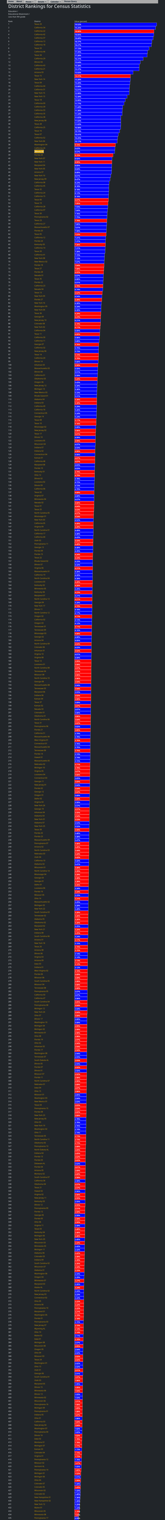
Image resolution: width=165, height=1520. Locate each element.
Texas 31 (38, 723)
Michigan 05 (39, 1235)
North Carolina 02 (42, 1290)
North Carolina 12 (42, 612)
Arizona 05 (39, 1170)
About (19, 1)
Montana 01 (39, 1442)
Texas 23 (38, 220)
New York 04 (39, 310)
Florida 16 (38, 891)
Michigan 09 (39, 1408)
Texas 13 (38, 292)
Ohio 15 (37, 1091)
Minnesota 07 (40, 1280)
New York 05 (39, 168)
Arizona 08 (39, 950)
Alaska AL (38, 1287)
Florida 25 (38, 833)
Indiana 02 (39, 451)
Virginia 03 (39, 957)
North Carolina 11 (42, 1139)
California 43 (39, 65)
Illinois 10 (38, 437)
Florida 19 (38, 1039)
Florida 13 (38, 1156)
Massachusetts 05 (42, 760)
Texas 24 (38, 1359)
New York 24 (39, 1012)
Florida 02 (38, 788)
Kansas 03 (38, 1449)
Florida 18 (38, 265)
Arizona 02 (39, 846)
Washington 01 (40, 1363)
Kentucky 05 (39, 244)
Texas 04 (38, 1105)
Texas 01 (38, 506)
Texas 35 (38, 279)
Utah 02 (37, 540)
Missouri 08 (39, 674)
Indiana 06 (39, 695)
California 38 (39, 117)
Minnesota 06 (40, 1390)
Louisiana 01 (39, 664)
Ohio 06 (37, 1222)
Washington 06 (40, 1273)
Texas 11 (38, 334)
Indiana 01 (39, 967)
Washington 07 (40, 1428)
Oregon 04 (39, 1277)
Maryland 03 (39, 1284)
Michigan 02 (39, 1029)
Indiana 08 (39, 933)
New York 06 (39, 141)
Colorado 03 (39, 1256)
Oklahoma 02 (40, 922)
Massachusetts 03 (42, 368)
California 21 (39, 69)
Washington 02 (40, 1129)
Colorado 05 (39, 1487)
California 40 (39, 537)
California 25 (39, 127)
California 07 (39, 210)
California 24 (39, 192)
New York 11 (39, 162)
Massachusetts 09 (42, 840)
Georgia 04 (39, 602)
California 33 (39, 110)
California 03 (39, 1421)
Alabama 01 (39, 1270)
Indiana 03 (39, 402)
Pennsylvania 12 (41, 1459)
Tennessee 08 (40, 988)
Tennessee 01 (40, 626)
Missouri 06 (39, 977)
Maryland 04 (39, 165)
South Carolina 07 (42, 1177)
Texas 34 (38, 55)
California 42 (39, 34)
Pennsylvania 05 (41, 991)
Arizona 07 (39, 172)
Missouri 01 (39, 1094)
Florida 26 (38, 155)
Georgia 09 (39, 316)
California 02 (39, 619)
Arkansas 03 (39, 365)
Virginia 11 (39, 1225)
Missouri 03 (39, 1356)
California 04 (39, 330)
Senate (41, 1)
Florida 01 (38, 1318)
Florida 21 (38, 729)
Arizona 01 (39, 939)
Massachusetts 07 (42, 227)
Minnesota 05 (40, 588)
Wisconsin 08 (40, 1346)
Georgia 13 (39, 547)
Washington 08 (40, 1053)
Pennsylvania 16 (41, 1404)
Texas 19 (38, 203)
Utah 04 (37, 857)
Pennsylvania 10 (41, 1308)
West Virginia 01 (41, 740)
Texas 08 (38, 420)
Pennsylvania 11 (41, 544)
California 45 (39, 186)
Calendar (55, 1)
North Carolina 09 (42, 643)
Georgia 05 (39, 1215)
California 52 (39, 137)
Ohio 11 (37, 1132)
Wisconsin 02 (40, 1490)
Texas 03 (38, 1229)
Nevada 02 (38, 502)
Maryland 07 (39, 595)
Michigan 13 (39, 389)
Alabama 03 (39, 815)
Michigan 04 (39, 1025)
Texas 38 (38, 829)
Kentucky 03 (39, 1201)
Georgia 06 (39, 1373)
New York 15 (39, 93)
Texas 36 (38, 313)
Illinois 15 (38, 1387)
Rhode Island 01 (41, 396)
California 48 (39, 461)
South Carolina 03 (42, 912)
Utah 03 (37, 1380)
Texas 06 (38, 199)
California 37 (39, 38)
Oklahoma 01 (40, 716)
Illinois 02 (38, 478)
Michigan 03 (39, 905)
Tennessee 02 (40, 915)
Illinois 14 (38, 361)
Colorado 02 (39, 1494)
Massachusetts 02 (42, 902)
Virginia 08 (39, 657)
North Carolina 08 (42, 667)
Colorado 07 (39, 1483)
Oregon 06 (39, 382)
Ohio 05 (37, 1301)
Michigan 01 (39, 1473)
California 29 (39, 58)
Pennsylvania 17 (41, 1518)
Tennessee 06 (40, 750)
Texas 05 (38, 234)
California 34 (39, 27)
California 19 (39, 575)
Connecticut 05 (40, 413)
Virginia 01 (39, 1456)
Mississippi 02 (40, 427)
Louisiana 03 (39, 581)
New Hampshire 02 (42, 1500)
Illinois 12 (38, 1204)
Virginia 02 (39, 1194)
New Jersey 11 (40, 1198)
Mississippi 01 (40, 516)
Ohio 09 (37, 1352)
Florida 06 (38, 974)
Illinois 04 (38, 62)
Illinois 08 (38, 371)
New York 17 (39, 606)
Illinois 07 (38, 564)
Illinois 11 (38, 609)
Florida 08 (38, 1112)
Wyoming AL (39, 1328)
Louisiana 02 (39, 482)
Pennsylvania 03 (41, 1321)
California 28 (39, 206)
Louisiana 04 (39, 774)
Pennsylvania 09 (41, 1208)
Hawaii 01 (38, 757)
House (29, 1)
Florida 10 (38, 468)
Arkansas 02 (39, 1046)
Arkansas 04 (39, 812)
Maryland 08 (39, 464)
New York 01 (39, 819)
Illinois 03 (39, 151)
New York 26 (39, 805)
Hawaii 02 (38, 1191)
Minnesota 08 (40, 1514)
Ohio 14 (37, 898)
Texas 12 (38, 661)
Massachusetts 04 (42, 747)
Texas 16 (38, 131)
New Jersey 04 (40, 1425)
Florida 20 (38, 230)
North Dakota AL (41, 1149)
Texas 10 (38, 423)
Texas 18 (38, 100)
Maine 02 (38, 1335)
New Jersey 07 (40, 1325)
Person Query (70, 1)
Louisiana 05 (39, 440)
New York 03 (39, 519)
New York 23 (39, 1115)
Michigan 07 (39, 1445)
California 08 (39, 182)
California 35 (39, 113)
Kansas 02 (38, 705)
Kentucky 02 (39, 585)
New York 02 (39, 327)
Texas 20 (38, 251)
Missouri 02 (39, 1463)
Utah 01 (37, 1370)
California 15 (39, 196)
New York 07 (39, 158)
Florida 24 (38, 241)
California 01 (39, 375)
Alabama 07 (39, 822)
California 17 (39, 533)
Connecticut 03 (40, 778)
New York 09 (39, 296)
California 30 (39, 337)
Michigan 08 (39, 1342)
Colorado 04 (39, 1452)
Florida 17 (38, 1050)
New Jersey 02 (40, 430)
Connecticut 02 (40, 1297)
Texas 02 (38, 492)
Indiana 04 (39, 1153)
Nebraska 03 (39, 853)
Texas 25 (38, 509)
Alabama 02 (39, 864)
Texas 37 (38, 702)
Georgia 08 (39, 681)
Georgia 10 (39, 809)
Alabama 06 (39, 1253)
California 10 (39, 860)
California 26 (39, 148)
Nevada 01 (38, 275)
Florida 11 (38, 1077)
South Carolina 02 (42, 1263)
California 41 (39, 254)
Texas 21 (38, 1187)
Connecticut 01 (40, 743)
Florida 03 (38, 1160)
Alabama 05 (39, 919)
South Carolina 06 (42, 936)
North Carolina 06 (42, 719)
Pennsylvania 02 (41, 217)
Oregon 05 (39, 1349)
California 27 (39, 223)
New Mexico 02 (40, 261)
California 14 (39, 248)
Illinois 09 (38, 485)
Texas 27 (38, 268)
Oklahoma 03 (40, 378)
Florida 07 (38, 1067)
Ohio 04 (37, 1480)
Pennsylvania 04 (41, 1432)
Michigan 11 (39, 1249)
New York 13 (39, 96)
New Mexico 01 (40, 1101)
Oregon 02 (39, 616)
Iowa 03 (37, 964)
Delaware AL (39, 1163)
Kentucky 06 (39, 592)
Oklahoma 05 (40, 1142)
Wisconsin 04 (40, 444)
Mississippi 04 (40, 874)
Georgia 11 (39, 781)
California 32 (39, 347)
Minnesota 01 (40, 1032)
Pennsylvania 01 (41, 1411)
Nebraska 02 (39, 764)
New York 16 (39, 303)
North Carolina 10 (42, 678)
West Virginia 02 (41, 970)
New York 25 (39, 826)
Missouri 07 (39, 1074)
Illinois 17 (38, 1019)
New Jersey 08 (40, 120)
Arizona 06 (39, 1304)
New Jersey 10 (40, 320)
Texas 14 (38, 354)
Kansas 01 (38, 458)
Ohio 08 (37, 1036)
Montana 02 (39, 1173)
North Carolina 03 (42, 850)
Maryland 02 (39, 926)
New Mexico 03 (40, 392)
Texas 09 (38, 82)
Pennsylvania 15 (41, 1108)
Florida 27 (38, 299)
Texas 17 (38, 433)
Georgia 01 (39, 881)
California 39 (39, 106)
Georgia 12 (39, 791)
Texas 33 (38, 48)
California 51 (39, 733)
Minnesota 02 (40, 1397)
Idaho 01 (38, 884)
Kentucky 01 (39, 471)
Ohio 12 (37, 475)
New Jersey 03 (40, 1294)
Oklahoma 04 (40, 1184)
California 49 (39, 406)
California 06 (39, 489)
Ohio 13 (37, 1366)
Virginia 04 (39, 802)
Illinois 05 (38, 1063)
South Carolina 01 (42, 1377)
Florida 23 (38, 836)
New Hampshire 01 (42, 1497)
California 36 (39, 1180)
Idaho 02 (38, 798)
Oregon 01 (39, 795)
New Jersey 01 (40, 785)
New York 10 (39, 175)
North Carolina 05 (42, 513)
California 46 (39, 51)
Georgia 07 (39, 344)
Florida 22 (38, 282)
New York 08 (39, 258)
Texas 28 (38, 124)
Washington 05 (40, 1315)
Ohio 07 (37, 1015)
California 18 (39, 44)
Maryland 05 (39, 1383)
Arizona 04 (39, 640)
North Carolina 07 (42, 1081)
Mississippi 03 (40, 633)
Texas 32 (38, 189)
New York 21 (39, 929)
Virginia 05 (39, 771)
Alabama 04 (39, 399)
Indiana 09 (39, 1260)
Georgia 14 (39, 416)
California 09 (39, 103)
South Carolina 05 (42, 981)
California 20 (39, 358)
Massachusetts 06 (42, 736)
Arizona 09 (39, 960)
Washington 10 (40, 1022)
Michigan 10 (39, 767)
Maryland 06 (39, 692)
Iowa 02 (37, 1439)
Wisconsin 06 (40, 1401)
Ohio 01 (37, 1418)
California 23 (39, 285)
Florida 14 (38, 754)
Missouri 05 (39, 895)
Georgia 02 (39, 637)
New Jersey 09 (40, 179)
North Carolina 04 (42, 578)
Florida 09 (38, 550)
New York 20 (39, 1239)
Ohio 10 (37, 1332)
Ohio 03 (37, 1122)
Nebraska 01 (39, 1084)
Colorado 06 (39, 647)
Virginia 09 (39, 526)
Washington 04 (40, 144)
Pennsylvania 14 (41, 1469)
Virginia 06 (39, 568)
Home (11, 1)
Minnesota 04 (40, 499)
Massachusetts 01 (42, 571)
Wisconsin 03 (40, 1242)
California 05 (39, 523)
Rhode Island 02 (41, 561)
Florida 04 (38, 1167)
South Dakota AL (41, 1060)
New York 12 (39, 1504)
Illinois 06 (38, 953)
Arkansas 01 (39, 650)
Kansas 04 (38, 698)
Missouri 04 (39, 984)
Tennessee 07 (40, 1056)
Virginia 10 (39, 654)
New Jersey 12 (40, 385)
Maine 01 (38, 1507)
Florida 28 (38, 272)
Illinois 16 (38, 1435)
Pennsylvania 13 (41, 1146)
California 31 (39, 89)
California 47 (39, 998)
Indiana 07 (39, 447)
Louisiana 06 (39, 888)
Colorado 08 (39, 323)
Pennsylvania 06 (41, 726)
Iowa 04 (37, 1087)
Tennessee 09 (40, 630)
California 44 (39, 86)
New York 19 (39, 1125)
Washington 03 (40, 1098)
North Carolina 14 (42, 871)
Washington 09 (40, 306)
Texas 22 (38, 557)
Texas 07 (38, 134)
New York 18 (39, 943)
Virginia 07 (39, 495)
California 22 (39, 31)
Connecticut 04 (40, 454)
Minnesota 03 (40, 1246)
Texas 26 (38, 946)
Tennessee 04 (40, 671)
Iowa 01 (37, 1339)
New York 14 (39, 79)
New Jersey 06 (40, 351)
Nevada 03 (38, 709)
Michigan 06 (39, 1476)
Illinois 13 (38, 1394)
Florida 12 (38, 1211)
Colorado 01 (39, 712)
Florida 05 (38, 1218)
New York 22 (39, 908)
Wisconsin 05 (40, 1511)
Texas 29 (38, 24)
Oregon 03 (39, 623)
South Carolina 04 (42, 1001)
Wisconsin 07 (40, 1266)
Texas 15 (38, 75)
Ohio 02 (37, 1043)
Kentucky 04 (39, 1232)
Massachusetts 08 (42, 685)
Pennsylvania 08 (41, 1005)
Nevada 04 (38, 289)
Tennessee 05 (40, 1136)
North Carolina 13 (42, 599)
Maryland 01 (39, 1311)
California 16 (39, 409)
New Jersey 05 (40, 1118)
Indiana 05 (39, 1414)
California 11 (39, 340)
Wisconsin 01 (40, 867)
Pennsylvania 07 (41, 843)
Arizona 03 (39, 72)
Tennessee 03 (40, 688)
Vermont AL (39, 1466)
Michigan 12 (39, 1008)
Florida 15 (38, 554)
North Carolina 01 (42, 530)
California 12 (39, 237)
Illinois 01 (38, 1070)
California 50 (39, 994)
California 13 (39, 41)
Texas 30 (38, 213)
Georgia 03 (39, 877)
